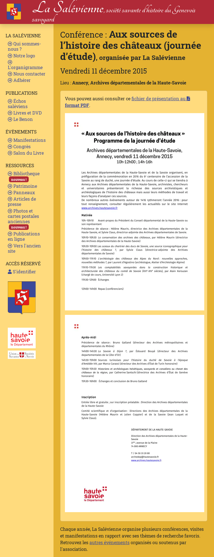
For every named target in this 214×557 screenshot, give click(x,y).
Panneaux (21, 192)
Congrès (19, 146)
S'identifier (22, 271)
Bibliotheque (24, 176)
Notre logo (21, 56)
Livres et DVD (25, 113)
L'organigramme (25, 65)
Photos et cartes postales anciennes (23, 219)
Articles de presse (22, 201)
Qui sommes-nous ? (24, 46)
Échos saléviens (18, 103)
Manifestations (27, 140)
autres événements (109, 542)
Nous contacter (26, 74)
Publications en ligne (24, 236)
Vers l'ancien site (24, 248)
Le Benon (20, 119)
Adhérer (19, 80)
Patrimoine (22, 186)
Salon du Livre (26, 153)
